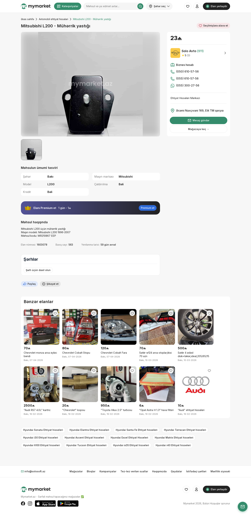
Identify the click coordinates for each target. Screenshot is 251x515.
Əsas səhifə (27, 19)
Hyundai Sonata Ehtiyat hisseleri (43, 429)
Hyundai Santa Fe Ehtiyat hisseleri (136, 429)
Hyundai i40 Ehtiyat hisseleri (173, 445)
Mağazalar (76, 471)
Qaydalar (176, 471)
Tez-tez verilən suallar (134, 471)
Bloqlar (91, 471)
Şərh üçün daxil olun (38, 270)
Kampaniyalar (108, 471)
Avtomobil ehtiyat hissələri (53, 19)
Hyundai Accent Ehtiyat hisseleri (84, 437)
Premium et (147, 207)
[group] (90, 84)
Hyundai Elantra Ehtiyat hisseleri (89, 429)
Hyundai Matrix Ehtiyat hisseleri (174, 437)
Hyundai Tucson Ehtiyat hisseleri (86, 445)
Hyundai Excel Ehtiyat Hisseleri (129, 437)
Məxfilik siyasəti (220, 471)
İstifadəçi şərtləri (196, 471)
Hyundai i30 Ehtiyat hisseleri (40, 437)
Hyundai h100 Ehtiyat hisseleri (41, 445)
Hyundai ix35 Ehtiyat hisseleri (131, 445)
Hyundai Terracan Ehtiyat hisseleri (185, 429)
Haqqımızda (159, 471)
